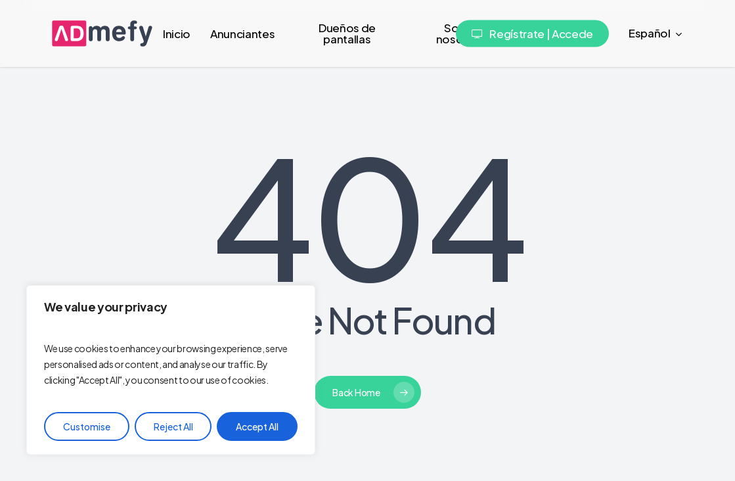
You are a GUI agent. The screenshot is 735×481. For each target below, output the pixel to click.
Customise (86, 426)
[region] (170, 370)
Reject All (173, 426)
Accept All (257, 426)
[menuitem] (656, 33)
